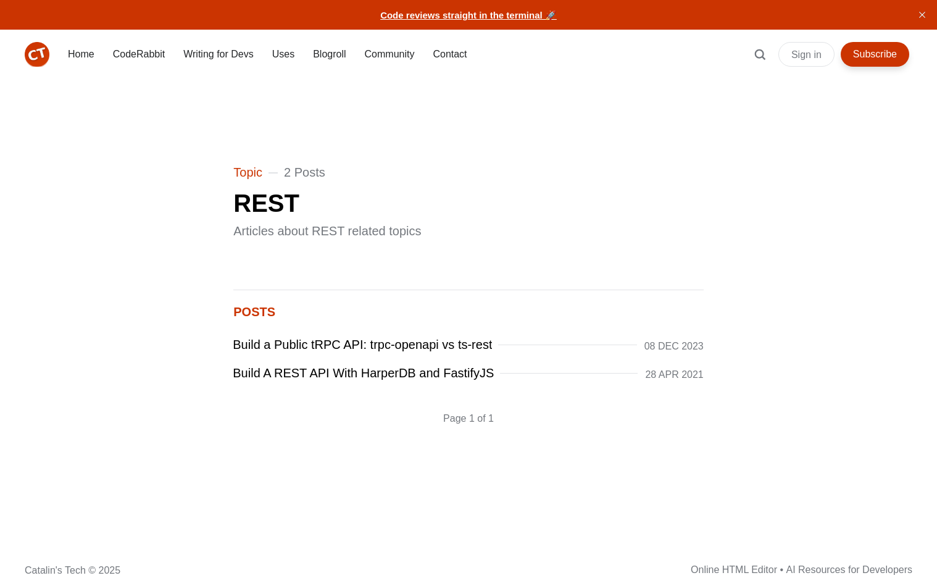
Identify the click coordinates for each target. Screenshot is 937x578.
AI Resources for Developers (849, 569)
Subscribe (875, 54)
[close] (922, 15)
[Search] (760, 60)
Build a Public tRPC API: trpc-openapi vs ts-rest (362, 344)
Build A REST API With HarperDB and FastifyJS (363, 373)
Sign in (806, 54)
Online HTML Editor (734, 569)
